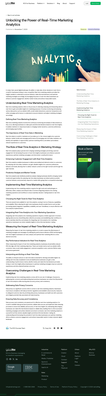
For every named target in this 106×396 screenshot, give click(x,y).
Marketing (45, 376)
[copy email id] (43, 328)
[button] (40, 3)
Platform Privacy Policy (69, 387)
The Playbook (64, 367)
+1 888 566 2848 (29, 387)
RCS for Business (92, 354)
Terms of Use (54, 387)
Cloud (63, 356)
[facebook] (54, 328)
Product (44, 379)
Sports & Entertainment (46, 363)
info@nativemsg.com (13, 387)
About (77, 353)
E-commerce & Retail (47, 354)
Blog (76, 362)
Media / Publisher (47, 358)
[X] (61, 328)
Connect (64, 360)
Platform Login (78, 357)
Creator (63, 353)
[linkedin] (58, 328)
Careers (77, 365)
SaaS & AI (45, 367)
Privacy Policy (42, 387)
